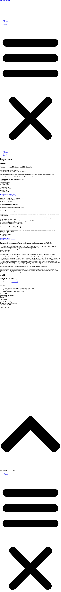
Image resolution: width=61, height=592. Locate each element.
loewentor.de (15, 282)
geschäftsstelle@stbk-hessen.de (7, 239)
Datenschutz (6, 474)
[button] (30, 87)
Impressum (5, 473)
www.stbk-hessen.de (5, 238)
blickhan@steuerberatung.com (7, 194)
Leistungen (5, 21)
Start (4, 20)
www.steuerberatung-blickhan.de (8, 195)
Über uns (5, 23)
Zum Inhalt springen (5, 0)
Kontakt (5, 24)
